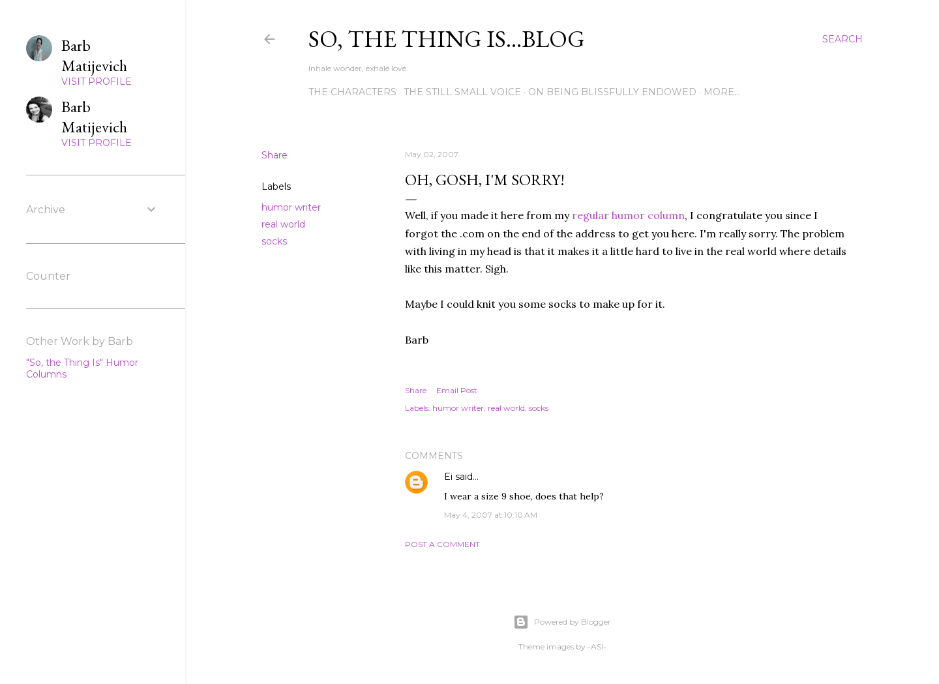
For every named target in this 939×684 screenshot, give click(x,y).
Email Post (456, 390)
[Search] (842, 39)
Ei (448, 477)
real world (283, 224)
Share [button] (274, 155)
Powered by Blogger (562, 622)
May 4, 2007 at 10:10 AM (490, 515)
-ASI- (597, 646)
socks (274, 241)
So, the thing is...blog (446, 38)
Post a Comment (442, 544)
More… (722, 92)
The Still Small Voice (462, 92)
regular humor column (628, 215)
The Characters (352, 92)
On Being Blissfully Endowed (612, 92)
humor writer (291, 207)
